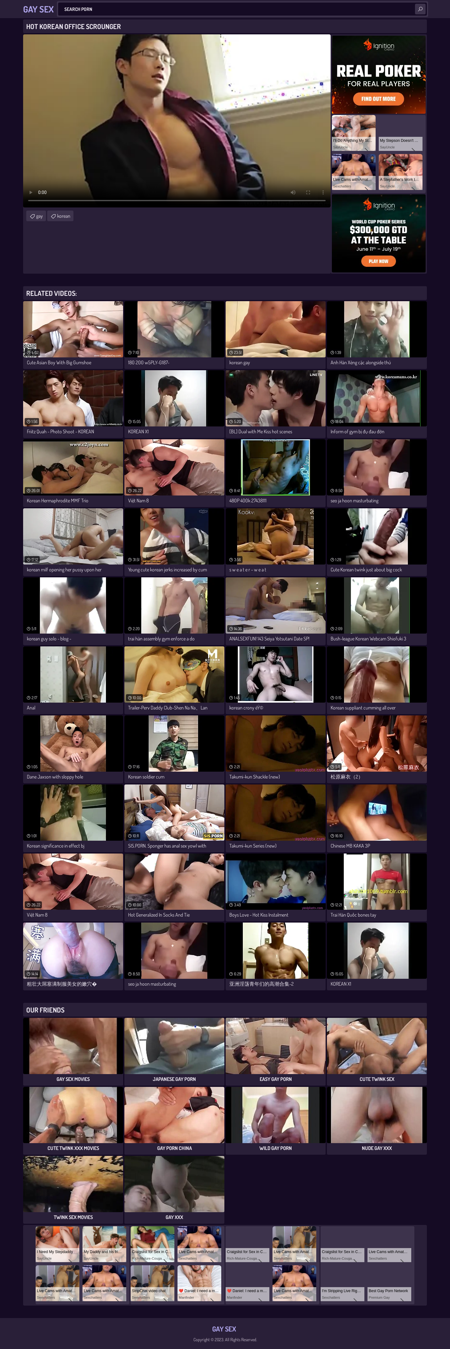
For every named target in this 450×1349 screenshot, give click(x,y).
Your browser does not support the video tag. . (177, 120)
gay (39, 216)
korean (63, 216)
